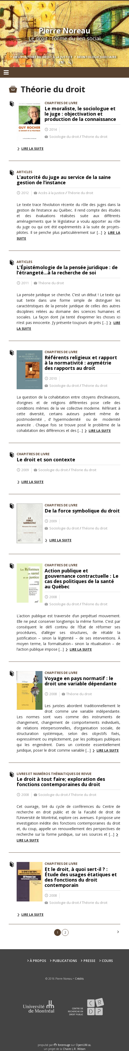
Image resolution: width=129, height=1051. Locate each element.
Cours (107, 960)
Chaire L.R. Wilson (74, 1049)
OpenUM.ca (83, 1045)
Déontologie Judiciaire (96, 57)
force (64, 1045)
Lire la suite (32, 148)
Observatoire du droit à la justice (42, 57)
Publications (64, 960)
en (61, 62)
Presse (89, 960)
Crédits (79, 978)
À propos (38, 960)
